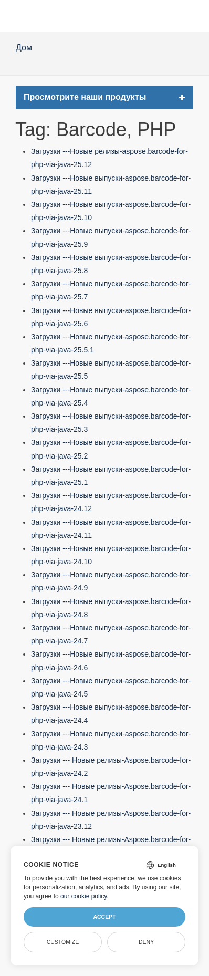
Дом (24, 47)
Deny (146, 942)
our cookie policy (83, 896)
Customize (63, 942)
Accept (104, 916)
